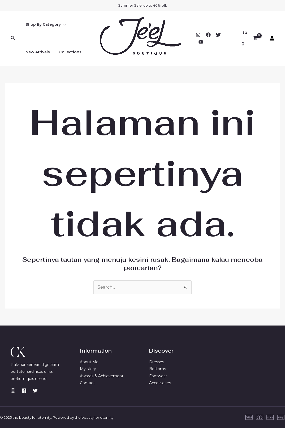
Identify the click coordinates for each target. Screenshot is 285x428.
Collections (67, 52)
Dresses (156, 361)
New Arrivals (36, 52)
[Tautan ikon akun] (272, 38)
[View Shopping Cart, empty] (249, 38)
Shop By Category (44, 24)
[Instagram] (198, 34)
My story (88, 368)
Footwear (158, 376)
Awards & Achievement (101, 376)
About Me (89, 361)
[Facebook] (208, 34)
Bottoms (157, 368)
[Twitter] (218, 34)
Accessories (160, 382)
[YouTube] (200, 42)
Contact (87, 382)
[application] (62, 24)
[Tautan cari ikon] (13, 38)
